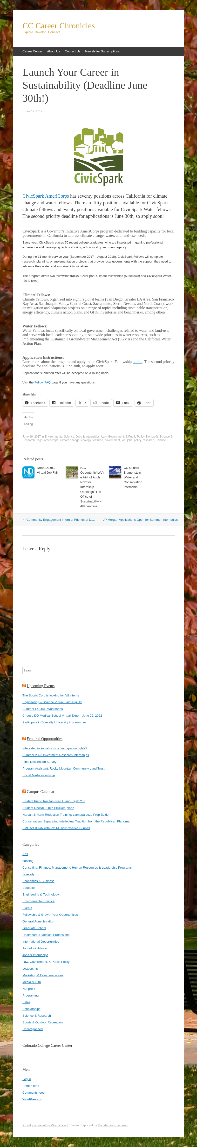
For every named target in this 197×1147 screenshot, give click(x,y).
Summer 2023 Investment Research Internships (55, 755)
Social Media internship (38, 775)
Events (27, 908)
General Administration (38, 921)
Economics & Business (38, 881)
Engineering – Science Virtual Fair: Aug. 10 (52, 702)
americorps (51, 440)
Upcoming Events (40, 686)
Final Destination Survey (39, 762)
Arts (25, 854)
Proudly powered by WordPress (44, 1125)
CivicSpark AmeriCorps (45, 196)
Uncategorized (32, 1029)
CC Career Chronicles (58, 26)
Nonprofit (152, 436)
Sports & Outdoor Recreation (42, 1022)
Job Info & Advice (34, 948)
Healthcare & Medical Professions (45, 935)
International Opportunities (40, 941)
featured (98, 440)
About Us (53, 51)
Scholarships (31, 1009)
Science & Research (36, 1015)
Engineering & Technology (40, 894)
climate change (70, 440)
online (137, 362)
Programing (30, 995)
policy (137, 440)
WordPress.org (32, 1099)
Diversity (28, 874)
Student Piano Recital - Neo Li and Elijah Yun (53, 801)
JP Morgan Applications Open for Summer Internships (142, 519)
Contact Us (72, 51)
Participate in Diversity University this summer (54, 722)
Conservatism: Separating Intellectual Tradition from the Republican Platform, (75, 821)
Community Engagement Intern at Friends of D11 (58, 519)
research (148, 440)
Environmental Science (59, 436)
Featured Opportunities (44, 739)
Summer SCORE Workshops (42, 709)
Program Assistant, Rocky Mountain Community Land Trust (63, 768)
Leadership (30, 968)
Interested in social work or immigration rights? (54, 748)
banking (28, 861)
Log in (26, 1079)
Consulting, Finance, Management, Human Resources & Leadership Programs (77, 867)
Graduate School (34, 928)
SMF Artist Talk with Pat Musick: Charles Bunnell (56, 828)
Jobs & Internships (88, 436)
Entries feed (30, 1086)
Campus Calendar (40, 792)
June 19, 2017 (33, 111)
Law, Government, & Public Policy (122, 436)
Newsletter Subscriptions (102, 51)
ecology (86, 440)
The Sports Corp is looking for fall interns (50, 695)
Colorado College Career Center (47, 1045)
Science (161, 440)
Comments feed (33, 1092)
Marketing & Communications (42, 975)
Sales (26, 1002)
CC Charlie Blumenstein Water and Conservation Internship (133, 477)
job (123, 440)
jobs (129, 440)
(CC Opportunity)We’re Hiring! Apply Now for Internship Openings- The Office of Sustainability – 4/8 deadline (92, 487)
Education (29, 888)
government (112, 440)
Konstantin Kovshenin (113, 1125)
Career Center (32, 51)
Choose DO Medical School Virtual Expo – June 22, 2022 (62, 715)
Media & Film (31, 982)
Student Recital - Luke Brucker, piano (48, 808)
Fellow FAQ (42, 382)
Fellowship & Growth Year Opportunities (50, 914)
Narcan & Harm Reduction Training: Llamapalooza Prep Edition (66, 814)
